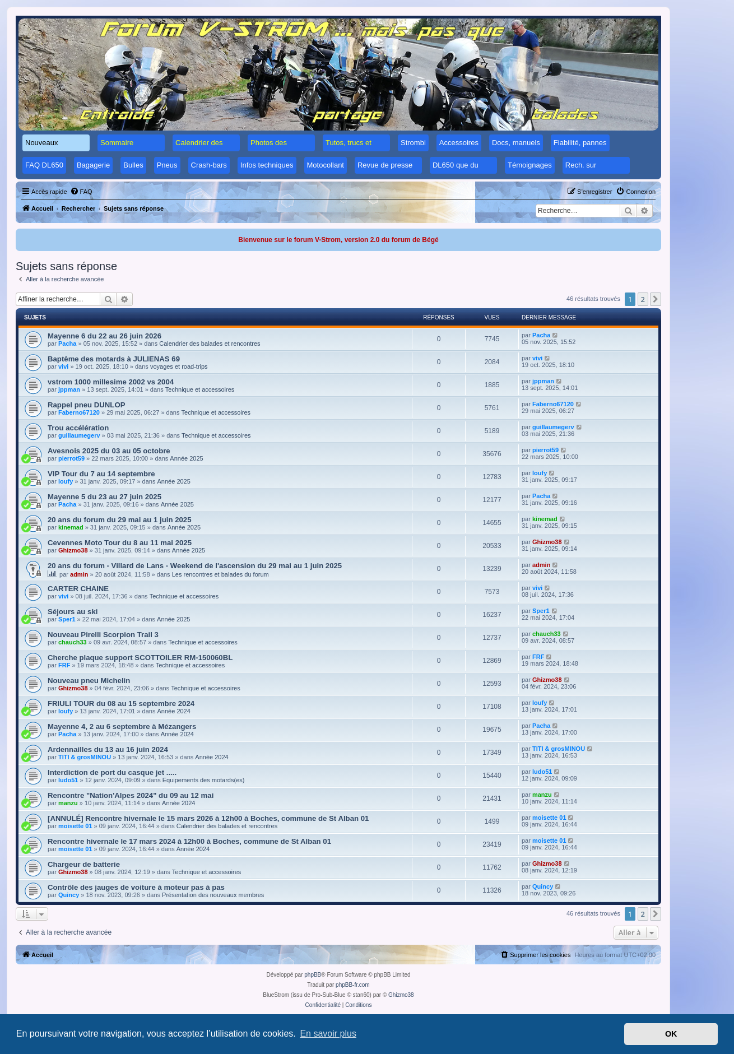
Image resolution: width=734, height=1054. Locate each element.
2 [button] (643, 299)
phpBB (312, 975)
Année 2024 (174, 711)
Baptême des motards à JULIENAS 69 (114, 359)
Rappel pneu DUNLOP (86, 405)
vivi (63, 366)
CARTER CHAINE (78, 588)
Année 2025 (186, 458)
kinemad (70, 527)
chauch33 (72, 642)
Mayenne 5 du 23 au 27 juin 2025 (104, 497)
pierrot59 (71, 458)
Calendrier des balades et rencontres (209, 343)
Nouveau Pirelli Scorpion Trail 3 (103, 634)
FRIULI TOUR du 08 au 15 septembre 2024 (121, 703)
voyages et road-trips (179, 366)
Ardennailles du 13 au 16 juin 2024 (108, 749)
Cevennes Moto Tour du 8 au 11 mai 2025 (120, 542)
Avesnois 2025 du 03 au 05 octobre (109, 451)
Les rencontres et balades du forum (220, 574)
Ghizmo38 (73, 550)
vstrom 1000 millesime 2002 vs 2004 (111, 382)
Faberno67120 (79, 412)
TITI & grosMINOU (84, 757)
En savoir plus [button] (328, 1033)
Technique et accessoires (200, 389)
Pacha (67, 343)
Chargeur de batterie (84, 864)
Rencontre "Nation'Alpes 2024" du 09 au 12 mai (130, 795)
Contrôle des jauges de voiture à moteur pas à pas (136, 887)
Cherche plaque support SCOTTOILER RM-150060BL (140, 657)
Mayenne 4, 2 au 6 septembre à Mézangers (122, 726)
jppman (69, 389)
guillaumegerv (79, 435)
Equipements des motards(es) (203, 780)
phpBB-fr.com (353, 985)
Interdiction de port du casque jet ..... (112, 772)
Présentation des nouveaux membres (213, 895)
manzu (68, 803)
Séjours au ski (72, 611)
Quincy (68, 895)
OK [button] (671, 1033)
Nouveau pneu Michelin (89, 680)
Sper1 (67, 619)
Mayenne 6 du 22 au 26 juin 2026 (104, 336)
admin (79, 574)
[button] (655, 299)
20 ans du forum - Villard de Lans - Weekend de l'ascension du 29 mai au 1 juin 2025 (195, 565)
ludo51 (68, 780)
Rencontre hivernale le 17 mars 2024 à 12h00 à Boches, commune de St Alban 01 (189, 841)
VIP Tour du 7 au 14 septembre (101, 474)
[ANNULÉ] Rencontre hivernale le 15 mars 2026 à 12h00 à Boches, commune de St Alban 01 (208, 818)
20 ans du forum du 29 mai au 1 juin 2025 (120, 520)
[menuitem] (81, 191)
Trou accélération (78, 428)
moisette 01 (75, 826)
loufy (65, 481)
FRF (64, 665)
